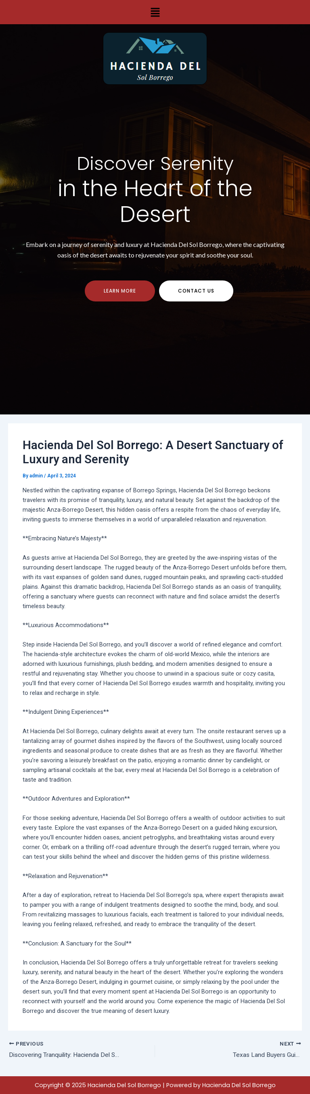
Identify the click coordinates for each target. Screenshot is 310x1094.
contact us (196, 294)
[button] (155, 12)
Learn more (120, 294)
